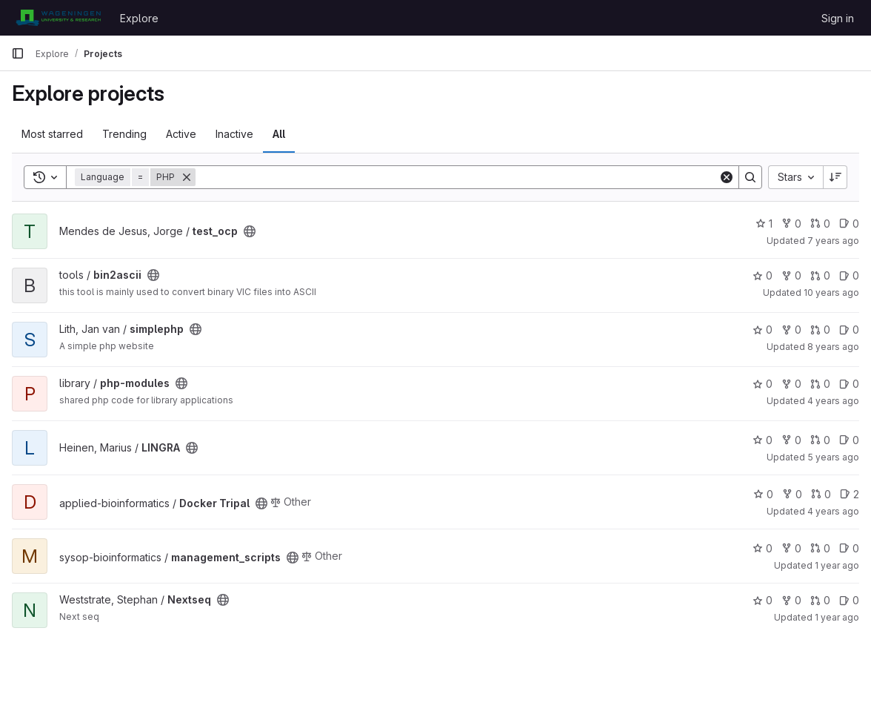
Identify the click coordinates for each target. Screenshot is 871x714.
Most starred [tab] (52, 134)
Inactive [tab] (234, 134)
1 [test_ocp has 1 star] (763, 223)
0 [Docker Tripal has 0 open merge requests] (821, 494)
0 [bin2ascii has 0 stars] (762, 275)
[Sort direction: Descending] (835, 177)
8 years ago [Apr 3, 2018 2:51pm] (833, 346)
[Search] (456, 177)
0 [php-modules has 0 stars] (762, 383)
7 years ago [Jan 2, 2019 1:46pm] (833, 240)
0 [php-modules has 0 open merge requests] (820, 383)
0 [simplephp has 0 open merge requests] (820, 329)
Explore (139, 18)
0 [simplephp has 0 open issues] (849, 329)
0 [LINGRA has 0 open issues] (849, 440)
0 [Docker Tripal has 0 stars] (763, 494)
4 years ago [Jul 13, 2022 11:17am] (833, 400)
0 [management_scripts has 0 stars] (762, 548)
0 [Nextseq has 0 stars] (762, 600)
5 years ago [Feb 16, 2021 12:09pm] (833, 457)
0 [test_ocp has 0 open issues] (849, 223)
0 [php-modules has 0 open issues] (849, 383)
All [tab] (279, 134)
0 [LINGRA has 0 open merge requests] (820, 440)
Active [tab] (181, 134)
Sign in (837, 18)
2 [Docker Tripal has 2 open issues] (849, 494)
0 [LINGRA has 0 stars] (762, 440)
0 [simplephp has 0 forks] (791, 329)
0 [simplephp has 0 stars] (762, 329)
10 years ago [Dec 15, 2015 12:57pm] (831, 292)
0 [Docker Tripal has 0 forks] (792, 494)
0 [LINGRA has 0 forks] (791, 440)
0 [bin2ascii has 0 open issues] (849, 275)
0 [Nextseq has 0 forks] (791, 600)
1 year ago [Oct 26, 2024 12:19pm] (837, 565)
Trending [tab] (124, 134)
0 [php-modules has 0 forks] (791, 383)
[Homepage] (58, 18)
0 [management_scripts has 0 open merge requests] (820, 548)
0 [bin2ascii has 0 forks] (791, 275)
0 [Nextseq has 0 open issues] (849, 600)
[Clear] (726, 177)
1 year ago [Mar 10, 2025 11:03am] (837, 617)
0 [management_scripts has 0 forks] (791, 548)
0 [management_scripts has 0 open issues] (849, 548)
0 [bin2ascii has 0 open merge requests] (820, 275)
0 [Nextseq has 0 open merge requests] (820, 600)
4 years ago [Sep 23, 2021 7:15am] (833, 511)
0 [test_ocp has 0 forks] (791, 223)
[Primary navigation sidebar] (18, 53)
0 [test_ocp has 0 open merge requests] (820, 223)
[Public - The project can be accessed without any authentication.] (250, 231)
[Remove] (187, 177)
